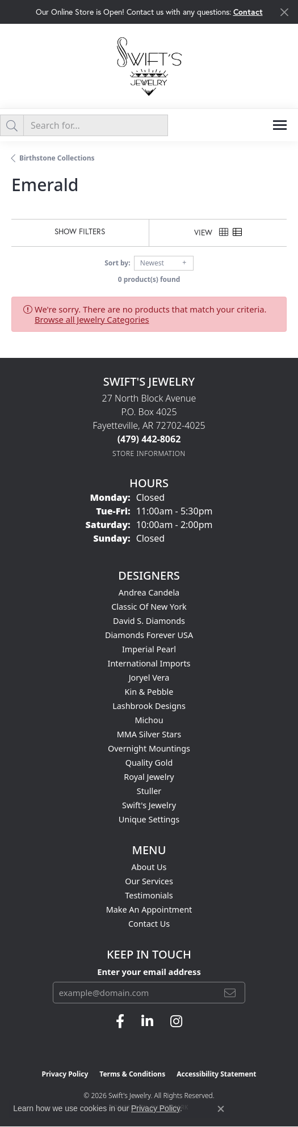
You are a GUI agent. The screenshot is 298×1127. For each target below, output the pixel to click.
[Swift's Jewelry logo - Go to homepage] (149, 66)
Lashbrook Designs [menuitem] (149, 705)
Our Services (149, 881)
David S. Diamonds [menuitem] (149, 620)
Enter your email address (149, 971)
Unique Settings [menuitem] (149, 819)
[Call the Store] (149, 439)
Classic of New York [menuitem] (149, 606)
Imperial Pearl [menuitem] (149, 649)
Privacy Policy (65, 1074)
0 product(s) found (149, 279)
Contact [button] (248, 11)
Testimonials (149, 895)
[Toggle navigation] (280, 125)
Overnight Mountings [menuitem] (149, 748)
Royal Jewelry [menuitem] (149, 776)
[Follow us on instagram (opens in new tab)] (176, 1021)
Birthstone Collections (57, 158)
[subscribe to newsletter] (230, 992)
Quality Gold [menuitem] (149, 762)
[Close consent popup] (220, 1108)
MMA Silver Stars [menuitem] (149, 734)
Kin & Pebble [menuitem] (149, 691)
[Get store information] (149, 453)
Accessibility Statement (216, 1074)
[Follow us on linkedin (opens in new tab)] (147, 1021)
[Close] (284, 12)
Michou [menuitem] (149, 720)
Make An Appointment (149, 909)
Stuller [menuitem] (149, 791)
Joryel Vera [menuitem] (149, 677)
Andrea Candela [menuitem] (149, 592)
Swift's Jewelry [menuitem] (149, 805)
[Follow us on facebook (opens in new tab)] (120, 1021)
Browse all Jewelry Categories (92, 319)
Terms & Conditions (132, 1074)
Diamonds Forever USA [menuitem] (149, 635)
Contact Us (149, 923)
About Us (149, 867)
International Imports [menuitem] (149, 663)
